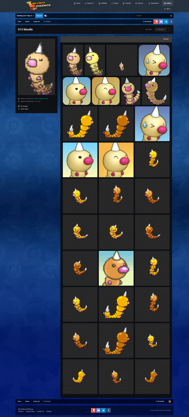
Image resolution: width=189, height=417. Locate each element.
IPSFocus (30, 409)
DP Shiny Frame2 (143, 280)
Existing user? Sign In (25, 15)
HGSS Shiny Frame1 (107, 244)
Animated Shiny (91, 70)
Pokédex (104, 6)
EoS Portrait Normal (107, 280)
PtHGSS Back (105, 135)
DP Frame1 (68, 352)
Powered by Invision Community (160, 410)
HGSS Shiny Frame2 (71, 244)
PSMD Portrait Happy (107, 172)
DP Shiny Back (105, 316)
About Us (90, 6)
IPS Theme (21, 409)
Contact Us (40, 411)
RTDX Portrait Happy (101, 99)
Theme (21, 411)
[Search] (146, 15)
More (168, 6)
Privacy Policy (30, 411)
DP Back (103, 352)
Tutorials (128, 6)
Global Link (126, 99)
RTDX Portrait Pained (147, 70)
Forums (140, 6)
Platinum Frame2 (106, 208)
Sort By (166, 39)
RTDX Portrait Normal (72, 99)
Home (78, 6)
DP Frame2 (140, 316)
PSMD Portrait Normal (72, 172)
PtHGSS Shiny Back (71, 135)
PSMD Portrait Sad (143, 135)
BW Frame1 (104, 388)
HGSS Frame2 (141, 244)
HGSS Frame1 (69, 280)
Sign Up (39, 16)
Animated (67, 70)
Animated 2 (112, 70)
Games (115, 6)
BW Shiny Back (69, 388)
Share (149, 29)
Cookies (48, 411)
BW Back (140, 388)
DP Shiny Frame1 (70, 316)
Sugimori (146, 99)
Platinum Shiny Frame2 (145, 172)
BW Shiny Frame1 (143, 352)
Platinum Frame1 (143, 208)
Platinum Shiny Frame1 (72, 208)
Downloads (155, 6)
